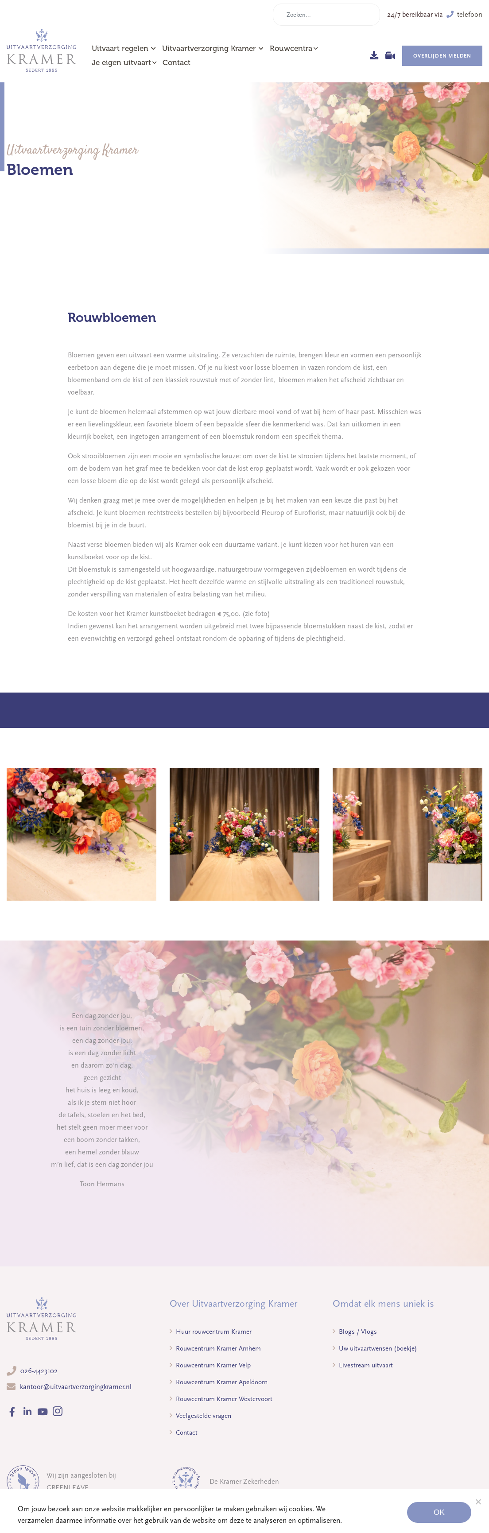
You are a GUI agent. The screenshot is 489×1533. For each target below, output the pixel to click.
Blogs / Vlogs (355, 1332)
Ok (439, 1512)
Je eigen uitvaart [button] (121, 62)
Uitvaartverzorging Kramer (213, 48)
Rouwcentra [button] (291, 48)
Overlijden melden (442, 56)
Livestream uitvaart (363, 1365)
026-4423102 (39, 1371)
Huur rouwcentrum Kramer (211, 1332)
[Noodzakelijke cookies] (477, 1501)
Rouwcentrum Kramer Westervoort (221, 1399)
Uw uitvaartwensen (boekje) (375, 1348)
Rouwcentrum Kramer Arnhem (215, 1348)
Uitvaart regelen (124, 48)
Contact (176, 62)
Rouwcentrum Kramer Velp (210, 1365)
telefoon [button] (464, 15)
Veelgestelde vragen (200, 1416)
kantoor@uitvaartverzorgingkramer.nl (76, 1387)
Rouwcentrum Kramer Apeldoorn (219, 1382)
